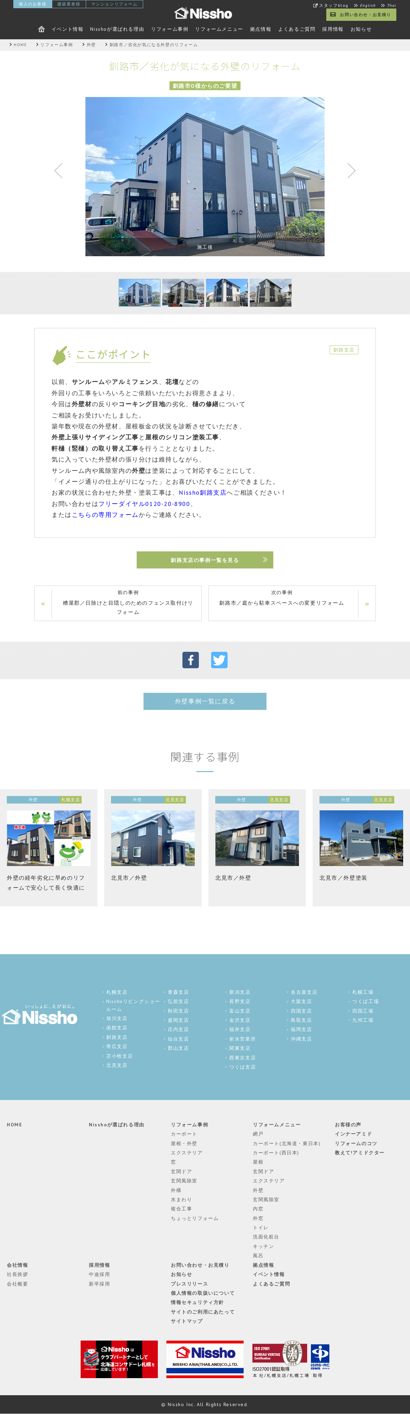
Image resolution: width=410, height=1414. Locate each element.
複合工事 (181, 1209)
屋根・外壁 (184, 1143)
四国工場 (362, 1011)
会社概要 (17, 1284)
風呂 (258, 1256)
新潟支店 (239, 992)
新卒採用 (99, 1284)
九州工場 (362, 1020)
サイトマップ (187, 1321)
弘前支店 (178, 1002)
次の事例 (282, 598)
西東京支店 (242, 1058)
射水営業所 (242, 1039)
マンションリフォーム (114, 3)
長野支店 (239, 1002)
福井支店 (239, 1030)
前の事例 (128, 603)
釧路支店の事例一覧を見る (205, 560)
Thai (391, 5)
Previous (61, 172)
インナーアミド (353, 1134)
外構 (176, 1190)
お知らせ (361, 29)
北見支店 (116, 1065)
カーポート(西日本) (276, 1153)
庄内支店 (178, 1030)
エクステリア (187, 1153)
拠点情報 (260, 29)
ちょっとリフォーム (195, 1218)
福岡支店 (301, 1030)
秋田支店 (178, 1011)
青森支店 (178, 992)
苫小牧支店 (119, 1056)
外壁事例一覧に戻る (205, 701)
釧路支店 (116, 1037)
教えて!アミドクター (360, 1153)
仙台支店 (178, 1039)
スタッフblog (333, 5)
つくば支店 (242, 1067)
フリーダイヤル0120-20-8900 (144, 504)
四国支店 (301, 1011)
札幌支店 (116, 992)
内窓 (258, 1209)
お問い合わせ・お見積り (365, 14)
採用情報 (332, 29)
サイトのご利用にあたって (203, 1312)
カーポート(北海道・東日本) (286, 1143)
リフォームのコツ (356, 1143)
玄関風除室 (184, 1181)
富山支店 (239, 1011)
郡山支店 (178, 1048)
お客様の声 (348, 1125)
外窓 (258, 1218)
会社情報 (17, 1265)
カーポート (184, 1134)
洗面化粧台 (266, 1237)
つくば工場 (365, 1002)
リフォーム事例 (169, 29)
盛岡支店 (178, 1020)
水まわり (181, 1200)
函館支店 (116, 1028)
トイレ (261, 1228)
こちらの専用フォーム (105, 515)
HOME (14, 1125)
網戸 (258, 1134)
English (368, 5)
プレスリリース (189, 1284)
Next (348, 172)
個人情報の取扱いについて (203, 1293)
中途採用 (99, 1275)
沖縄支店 (301, 1039)
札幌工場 (362, 992)
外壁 (258, 1190)
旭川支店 (116, 1019)
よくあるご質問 (296, 29)
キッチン (263, 1247)
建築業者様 (69, 3)
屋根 (258, 1162)
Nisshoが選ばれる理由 (117, 29)
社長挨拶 (17, 1275)
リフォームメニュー (219, 29)
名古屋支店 (304, 992)
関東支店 (239, 1048)
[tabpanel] (205, 176)
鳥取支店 (301, 1020)
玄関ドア (181, 1171)
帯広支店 (116, 1047)
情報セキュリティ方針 (197, 1303)
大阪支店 (301, 1002)
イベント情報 (68, 29)
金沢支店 (239, 1020)
